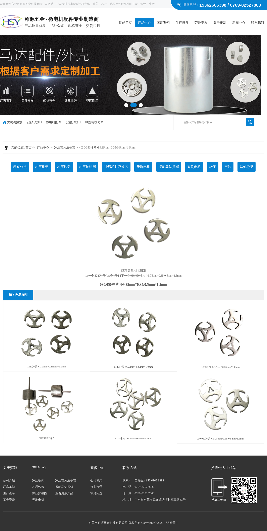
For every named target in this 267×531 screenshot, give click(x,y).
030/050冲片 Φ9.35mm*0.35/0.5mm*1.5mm (108, 147)
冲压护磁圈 (87, 167)
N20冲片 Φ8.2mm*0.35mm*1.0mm (220, 366)
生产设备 (182, 22)
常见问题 (96, 493)
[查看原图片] (129, 270)
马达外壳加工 (34, 122)
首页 (28, 147)
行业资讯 (96, 486)
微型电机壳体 (94, 122)
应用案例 (163, 22)
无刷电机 (143, 167)
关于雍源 (219, 22)
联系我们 (257, 22)
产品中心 (144, 22)
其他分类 (246, 167)
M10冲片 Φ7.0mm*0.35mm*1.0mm (46, 366)
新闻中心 (238, 22)
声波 (227, 167)
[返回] (142, 270)
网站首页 (125, 22)
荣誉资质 (201, 22)
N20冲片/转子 (47, 438)
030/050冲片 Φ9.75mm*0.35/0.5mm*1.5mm (220, 438)
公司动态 (96, 480)
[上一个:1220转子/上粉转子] (102, 275)
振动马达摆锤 (169, 167)
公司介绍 (9, 480)
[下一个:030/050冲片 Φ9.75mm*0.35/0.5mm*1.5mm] (151, 275)
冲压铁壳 (38, 480)
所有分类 (20, 167)
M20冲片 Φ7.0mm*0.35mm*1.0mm (133, 366)
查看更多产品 (64, 493)
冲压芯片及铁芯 (64, 147)
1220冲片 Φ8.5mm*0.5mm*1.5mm (133, 438)
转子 (212, 167)
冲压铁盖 (64, 167)
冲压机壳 (42, 167)
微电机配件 (53, 122)
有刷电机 (194, 167)
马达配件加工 (73, 122)
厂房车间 (9, 486)
